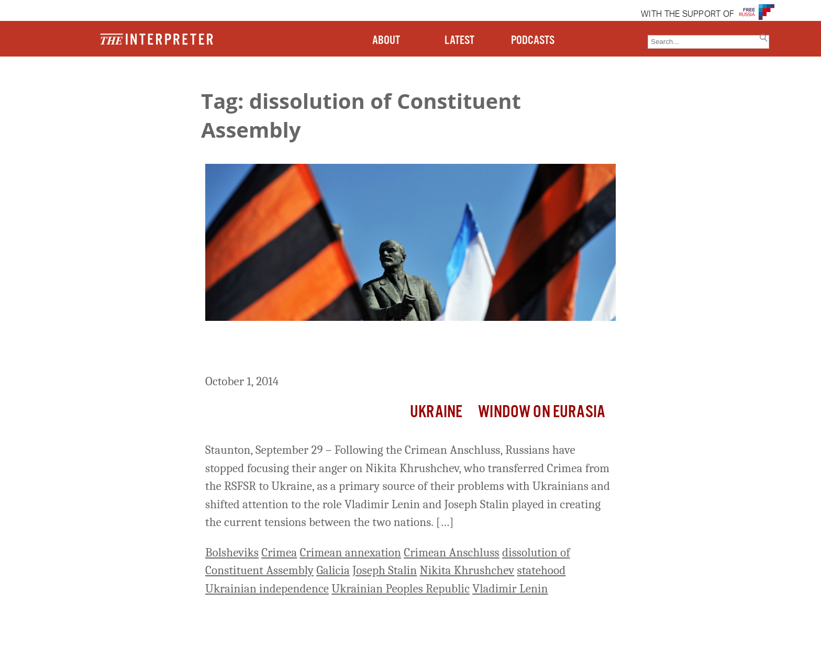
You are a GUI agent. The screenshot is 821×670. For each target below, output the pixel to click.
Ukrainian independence (267, 589)
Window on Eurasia (541, 412)
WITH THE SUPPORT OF (687, 15)
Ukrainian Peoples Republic (400, 589)
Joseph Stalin (384, 570)
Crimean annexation (350, 552)
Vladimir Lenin (510, 589)
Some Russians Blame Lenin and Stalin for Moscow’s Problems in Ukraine (400, 349)
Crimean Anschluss (452, 552)
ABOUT (386, 40)
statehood (541, 570)
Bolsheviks (232, 552)
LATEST (459, 40)
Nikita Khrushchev (467, 570)
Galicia (333, 570)
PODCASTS (532, 40)
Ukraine (436, 412)
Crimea (279, 552)
